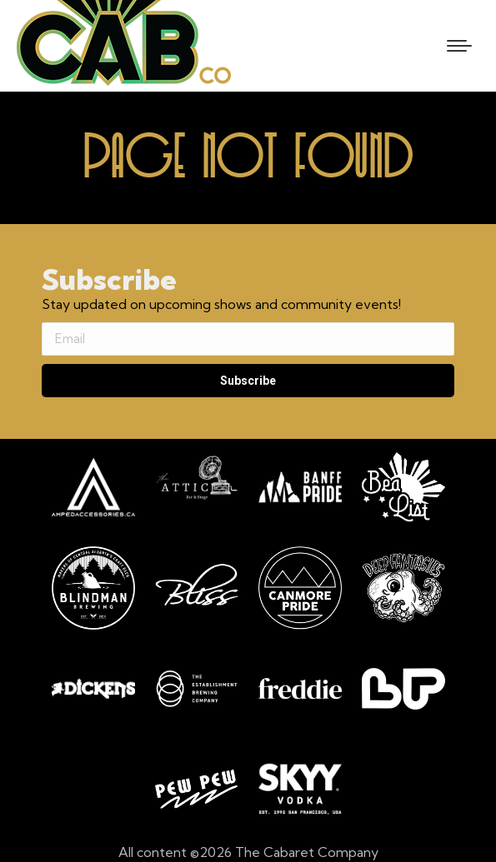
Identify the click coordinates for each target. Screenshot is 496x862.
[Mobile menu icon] (459, 46)
